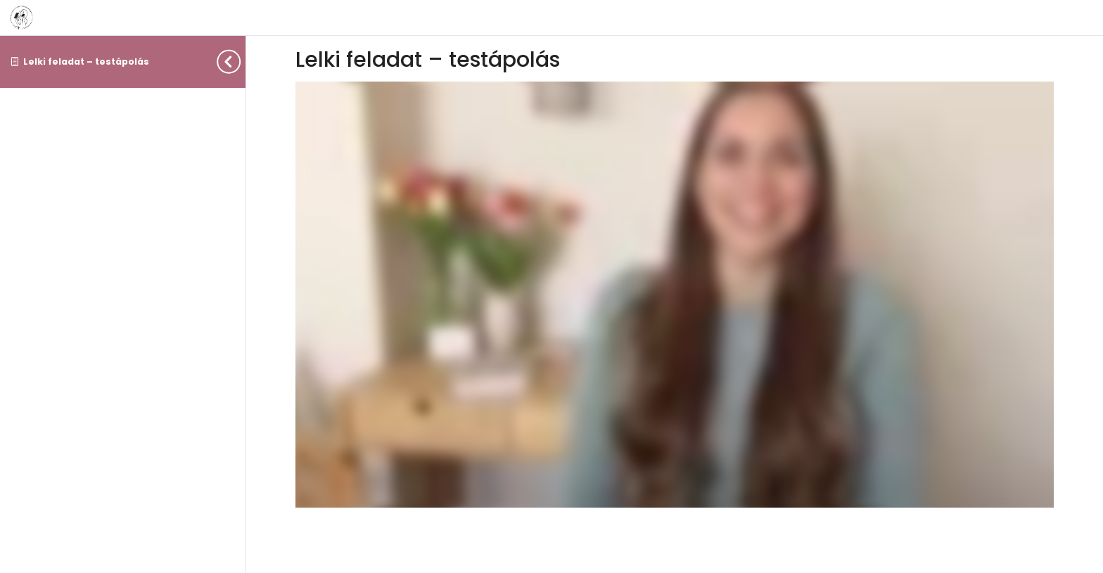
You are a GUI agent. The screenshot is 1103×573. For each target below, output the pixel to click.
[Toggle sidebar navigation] (241, 61)
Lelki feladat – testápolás (86, 61)
